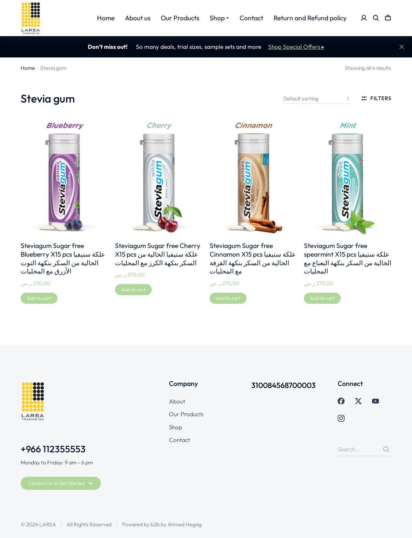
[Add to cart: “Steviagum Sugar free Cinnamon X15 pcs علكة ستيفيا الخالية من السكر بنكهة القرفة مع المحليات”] (228, 298)
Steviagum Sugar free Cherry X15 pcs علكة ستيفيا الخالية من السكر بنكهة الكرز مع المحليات (157, 254)
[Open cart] (387, 17)
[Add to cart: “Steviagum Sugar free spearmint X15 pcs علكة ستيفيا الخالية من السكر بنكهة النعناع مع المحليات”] (322, 298)
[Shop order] (316, 98)
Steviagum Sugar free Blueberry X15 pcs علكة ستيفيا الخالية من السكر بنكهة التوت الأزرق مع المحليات (63, 258)
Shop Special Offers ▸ (296, 46)
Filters (376, 98)
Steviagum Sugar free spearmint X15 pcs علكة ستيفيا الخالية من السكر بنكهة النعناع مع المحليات (347, 258)
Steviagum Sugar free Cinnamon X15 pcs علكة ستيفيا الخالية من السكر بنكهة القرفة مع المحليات (253, 258)
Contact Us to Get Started (60, 483)
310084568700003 (283, 385)
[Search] (386, 449)
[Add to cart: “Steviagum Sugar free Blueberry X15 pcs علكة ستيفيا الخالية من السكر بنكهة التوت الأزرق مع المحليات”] (39, 298)
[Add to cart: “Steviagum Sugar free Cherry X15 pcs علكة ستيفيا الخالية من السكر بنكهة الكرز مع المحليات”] (133, 289)
